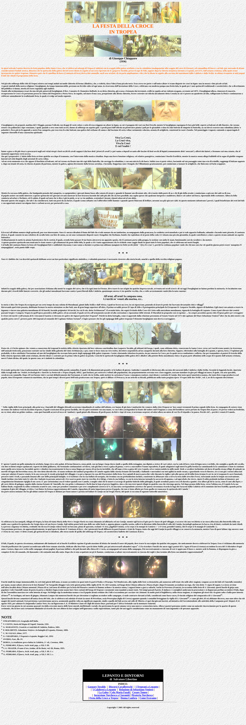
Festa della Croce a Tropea (104, 698)
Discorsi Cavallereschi (120, 686)
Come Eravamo (148, 698)
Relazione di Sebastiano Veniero (136, 689)
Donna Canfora (128, 698)
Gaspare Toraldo (97, 686)
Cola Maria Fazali (120, 692)
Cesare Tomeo (139, 692)
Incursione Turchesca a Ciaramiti (112, 695)
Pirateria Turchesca (142, 695)
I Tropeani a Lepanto (147, 686)
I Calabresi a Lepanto (104, 689)
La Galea (104, 692)
